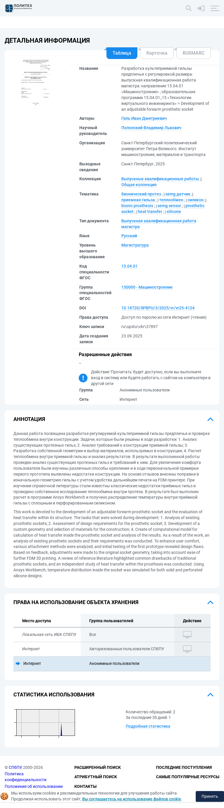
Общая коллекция (139, 184)
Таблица (122, 53)
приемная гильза (138, 199)
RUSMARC (193, 53)
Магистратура (135, 245)
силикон (196, 199)
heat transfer (150, 211)
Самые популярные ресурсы (187, 776)
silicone (174, 211)
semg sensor (169, 205)
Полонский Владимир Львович (151, 127)
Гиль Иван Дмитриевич (144, 118)
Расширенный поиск (97, 767)
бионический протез (141, 194)
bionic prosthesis (137, 205)
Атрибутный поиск (95, 776)
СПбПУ (15, 767)
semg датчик (177, 194)
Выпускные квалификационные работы (160, 178)
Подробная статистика (148, 726)
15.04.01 (129, 266)
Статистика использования (53, 694)
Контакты (85, 786)
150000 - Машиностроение (147, 287)
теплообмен (171, 199)
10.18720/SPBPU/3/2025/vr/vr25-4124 (158, 308)
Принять (210, 796)
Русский (129, 235)
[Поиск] (189, 8)
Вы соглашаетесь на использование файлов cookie (131, 799)
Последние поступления (184, 767)
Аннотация (29, 419)
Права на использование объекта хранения (76, 602)
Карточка (156, 53)
